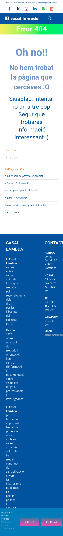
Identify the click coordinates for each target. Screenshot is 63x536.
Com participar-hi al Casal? (22, 190)
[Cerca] (7, 157)
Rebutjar (51, 522)
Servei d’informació (18, 183)
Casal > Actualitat (17, 197)
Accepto (29, 522)
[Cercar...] (31, 157)
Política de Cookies (6, 523)
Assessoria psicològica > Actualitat (26, 205)
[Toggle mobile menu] (56, 18)
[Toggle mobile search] (49, 18)
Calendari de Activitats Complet (25, 175)
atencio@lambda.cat (47, 2)
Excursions (13, 212)
